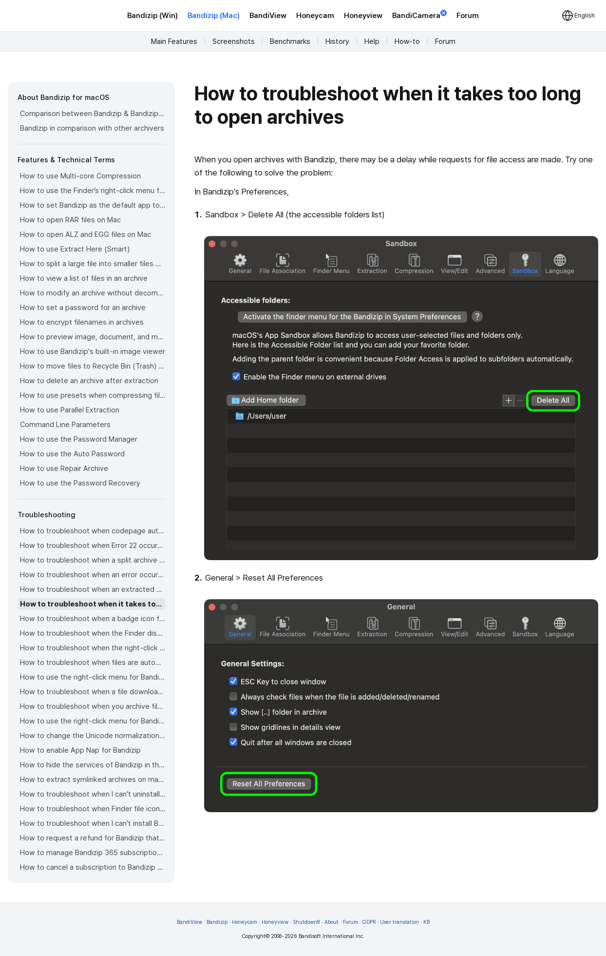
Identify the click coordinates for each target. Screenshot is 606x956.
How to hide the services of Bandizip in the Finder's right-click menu (92, 765)
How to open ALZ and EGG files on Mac (85, 234)
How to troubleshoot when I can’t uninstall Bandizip (92, 794)
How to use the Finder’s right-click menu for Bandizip (92, 190)
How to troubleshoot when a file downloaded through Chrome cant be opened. (92, 691)
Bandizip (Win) (152, 15)
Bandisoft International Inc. (331, 936)
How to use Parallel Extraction (69, 410)
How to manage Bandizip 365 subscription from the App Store (92, 852)
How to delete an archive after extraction (89, 380)
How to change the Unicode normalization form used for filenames (92, 735)
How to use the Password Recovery (80, 483)
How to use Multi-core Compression (80, 176)
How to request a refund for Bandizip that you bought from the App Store (92, 838)
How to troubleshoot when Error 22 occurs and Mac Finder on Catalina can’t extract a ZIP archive (92, 545)
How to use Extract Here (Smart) (75, 249)
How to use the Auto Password (72, 453)
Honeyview (363, 15)
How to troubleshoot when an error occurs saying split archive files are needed (92, 574)
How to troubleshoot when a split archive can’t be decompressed (92, 560)
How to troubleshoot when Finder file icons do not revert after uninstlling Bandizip (92, 808)
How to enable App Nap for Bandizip (80, 750)
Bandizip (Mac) (214, 15)
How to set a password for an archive (83, 307)
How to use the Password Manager (78, 439)
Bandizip (217, 922)
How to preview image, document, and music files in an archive (92, 336)
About (331, 922)
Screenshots (233, 41)
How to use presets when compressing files (92, 395)
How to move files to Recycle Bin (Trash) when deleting (92, 366)
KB (426, 922)
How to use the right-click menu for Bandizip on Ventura (92, 677)
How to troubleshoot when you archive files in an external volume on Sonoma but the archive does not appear (92, 706)
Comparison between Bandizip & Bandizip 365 (92, 113)
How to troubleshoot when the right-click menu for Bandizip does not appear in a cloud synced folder (92, 648)
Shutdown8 (306, 922)
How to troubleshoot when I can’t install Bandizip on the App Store (92, 823)
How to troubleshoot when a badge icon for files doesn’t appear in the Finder (92, 618)
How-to (407, 41)
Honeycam (315, 15)
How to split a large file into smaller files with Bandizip (92, 263)
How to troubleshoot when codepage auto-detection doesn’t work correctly (92, 531)
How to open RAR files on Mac (70, 219)
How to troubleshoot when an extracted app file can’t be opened (92, 589)
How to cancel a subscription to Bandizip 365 (92, 867)
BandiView (267, 15)
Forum (467, 15)
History (337, 41)
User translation (399, 922)
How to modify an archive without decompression (92, 293)
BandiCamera (419, 15)
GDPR (369, 922)
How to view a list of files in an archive (84, 278)
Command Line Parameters (65, 424)
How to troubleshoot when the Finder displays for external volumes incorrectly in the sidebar (92, 633)
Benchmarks (290, 41)
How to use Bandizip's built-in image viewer (92, 351)
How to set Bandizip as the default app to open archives (92, 205)
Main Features (174, 41)
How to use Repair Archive (64, 468)
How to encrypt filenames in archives (82, 322)
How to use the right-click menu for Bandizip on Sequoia (92, 721)
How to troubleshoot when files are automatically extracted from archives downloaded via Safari (92, 662)
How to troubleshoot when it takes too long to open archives (92, 604)
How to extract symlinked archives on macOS (92, 779)
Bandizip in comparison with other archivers (92, 128)
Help (371, 41)
